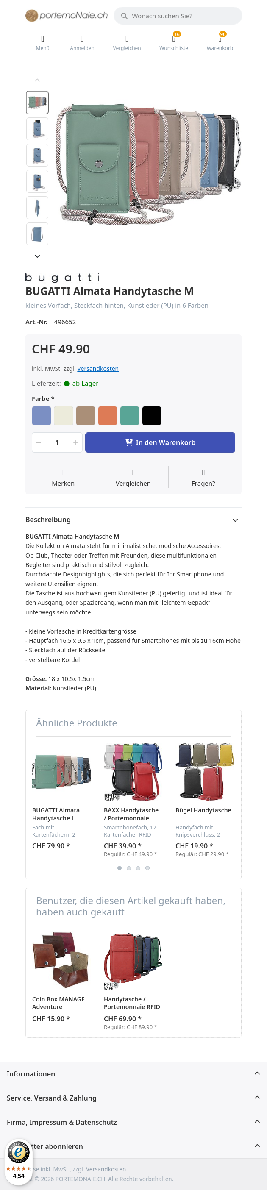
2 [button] (129, 868)
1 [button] (119, 868)
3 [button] (138, 868)
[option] (149, 164)
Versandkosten (98, 368)
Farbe (41, 399)
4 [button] (147, 868)
